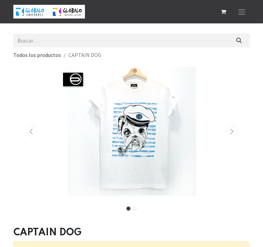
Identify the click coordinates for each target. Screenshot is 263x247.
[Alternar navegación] (242, 11)
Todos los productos (37, 54)
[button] (31, 131)
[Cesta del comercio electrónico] (223, 11)
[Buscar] (239, 40)
